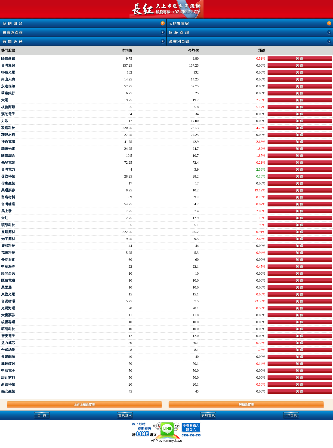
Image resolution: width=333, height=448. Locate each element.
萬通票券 (8, 190)
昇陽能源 (8, 357)
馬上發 (6, 211)
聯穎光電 (8, 72)
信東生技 (8, 183)
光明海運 (8, 308)
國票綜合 (8, 155)
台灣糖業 (8, 204)
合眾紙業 (8, 350)
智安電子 (8, 336)
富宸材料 (8, 197)
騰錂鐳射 (8, 363)
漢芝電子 (8, 114)
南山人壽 (8, 79)
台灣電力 (8, 169)
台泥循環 (8, 301)
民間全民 (8, 273)
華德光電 (8, 148)
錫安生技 (8, 391)
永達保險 (8, 86)
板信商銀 (8, 107)
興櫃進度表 (246, 404)
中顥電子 (8, 370)
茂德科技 (8, 253)
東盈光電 (8, 294)
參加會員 (208, 415)
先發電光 (8, 162)
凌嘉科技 (8, 128)
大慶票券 (8, 315)
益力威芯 (8, 343)
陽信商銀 (8, 58)
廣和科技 (8, 246)
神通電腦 (8, 142)
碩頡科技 (8, 225)
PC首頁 (291, 415)
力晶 (4, 121)
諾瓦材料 (8, 377)
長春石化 (8, 259)
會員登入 (125, 415)
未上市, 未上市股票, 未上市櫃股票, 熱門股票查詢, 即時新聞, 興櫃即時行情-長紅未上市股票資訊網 (167, 9)
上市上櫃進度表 (84, 404)
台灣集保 (8, 65)
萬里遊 (6, 287)
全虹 (4, 218)
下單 (300, 58)
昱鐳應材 (8, 232)
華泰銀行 (8, 93)
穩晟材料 (8, 135)
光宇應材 (8, 239)
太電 (4, 100)
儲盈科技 (8, 176)
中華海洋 (8, 266)
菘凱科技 (8, 329)
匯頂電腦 (8, 280)
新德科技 (8, 384)
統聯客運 (8, 322)
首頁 (41, 415)
